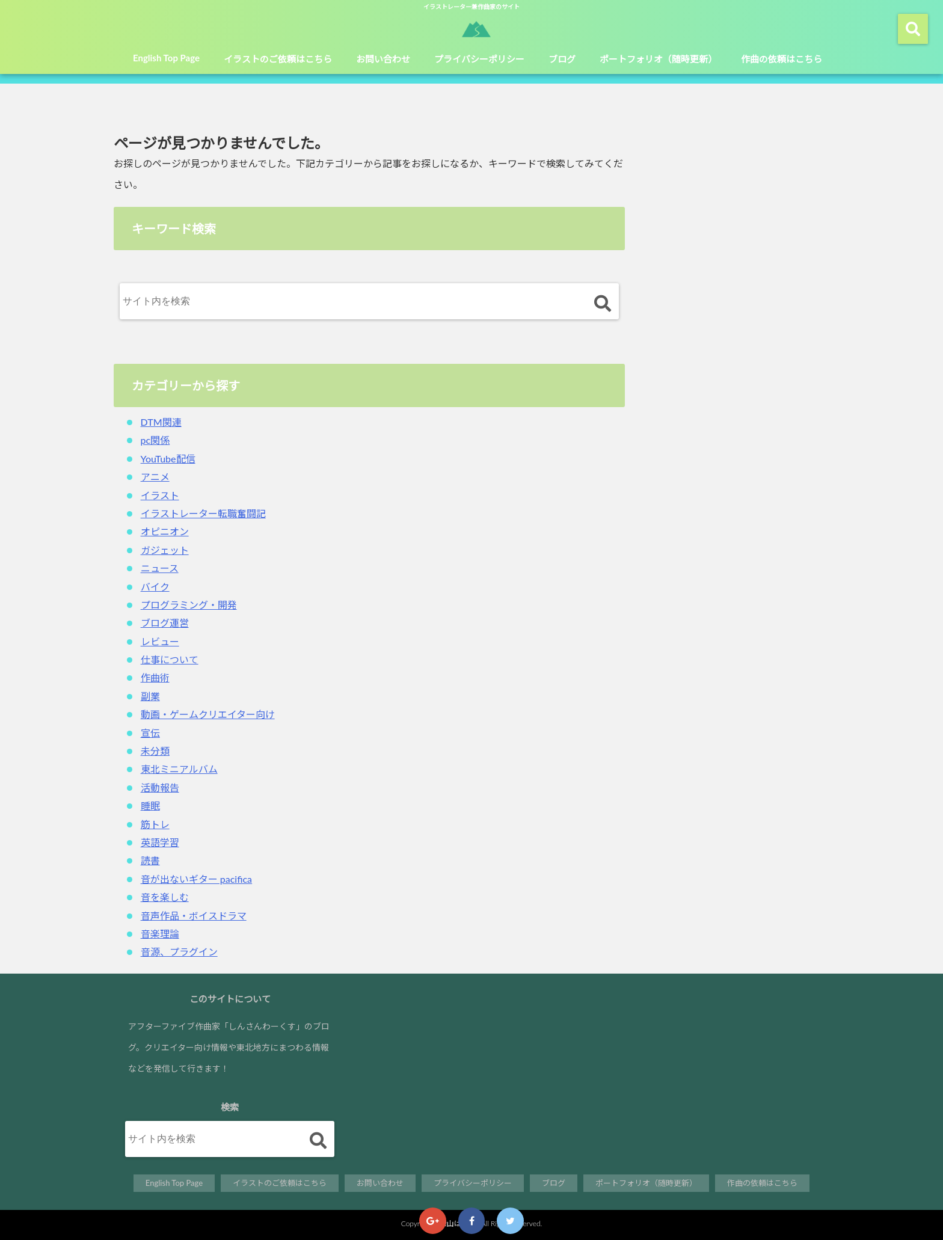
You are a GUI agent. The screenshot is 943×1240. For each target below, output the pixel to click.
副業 (150, 696)
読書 (150, 860)
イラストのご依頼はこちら (278, 59)
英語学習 (160, 842)
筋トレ (155, 824)
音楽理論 (160, 933)
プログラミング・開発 (189, 604)
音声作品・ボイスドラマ (194, 915)
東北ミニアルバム (179, 769)
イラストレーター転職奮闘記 (203, 513)
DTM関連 (161, 422)
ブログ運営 (165, 622)
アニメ (155, 476)
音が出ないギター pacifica (197, 879)
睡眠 (150, 805)
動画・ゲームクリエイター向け (208, 714)
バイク (155, 586)
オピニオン (165, 531)
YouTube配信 (168, 458)
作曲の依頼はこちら (781, 59)
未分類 (155, 751)
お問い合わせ (383, 59)
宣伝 (150, 732)
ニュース (160, 568)
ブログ (562, 59)
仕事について (169, 659)
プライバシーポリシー (479, 59)
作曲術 (155, 677)
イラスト (160, 495)
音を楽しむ (165, 897)
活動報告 (160, 787)
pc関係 (155, 440)
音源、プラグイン (179, 951)
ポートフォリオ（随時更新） (658, 59)
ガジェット (165, 550)
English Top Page (166, 57)
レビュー (160, 641)
